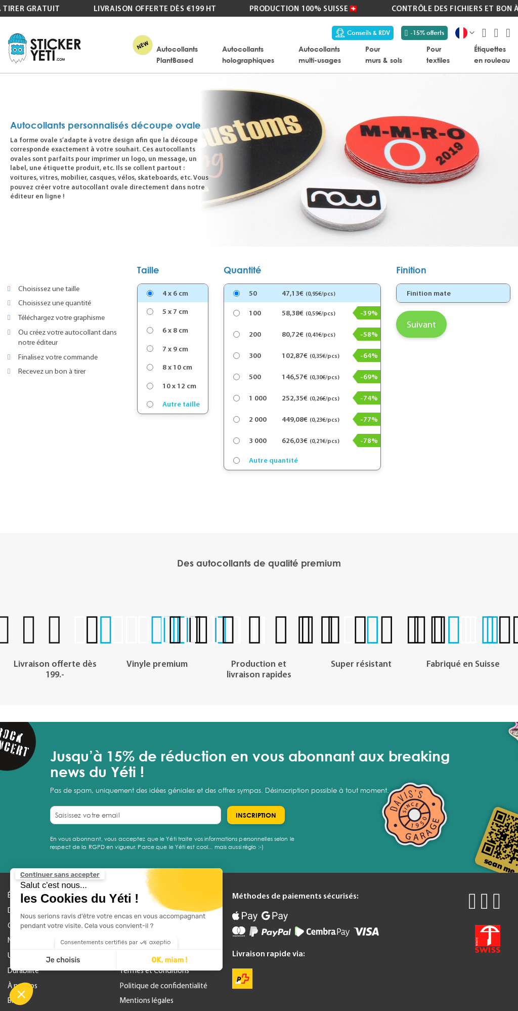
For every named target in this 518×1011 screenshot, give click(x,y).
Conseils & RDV (362, 32)
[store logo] (44, 48)
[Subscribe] (256, 815)
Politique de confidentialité (163, 985)
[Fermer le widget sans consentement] (60, 875)
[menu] (300, 54)
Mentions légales (147, 1000)
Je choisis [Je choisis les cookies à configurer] (63, 960)
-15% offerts (424, 32)
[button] (21, 994)
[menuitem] (177, 54)
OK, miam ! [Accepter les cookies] (170, 960)
